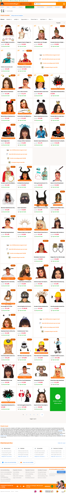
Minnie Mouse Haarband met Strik (9, 116)
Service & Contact (42, 477)
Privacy (12, 491)
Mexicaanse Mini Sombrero (57, 232)
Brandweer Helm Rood (39, 257)
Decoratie (57, 7)
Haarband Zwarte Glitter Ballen (8, 331)
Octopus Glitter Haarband (24, 141)
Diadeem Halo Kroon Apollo (24, 232)
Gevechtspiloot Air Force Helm (25, 306)
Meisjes (14, 7)
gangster (61, 430)
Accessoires (49, 7)
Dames (2, 7)
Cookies (16, 491)
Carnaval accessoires (5, 481)
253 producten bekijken (17, 15)
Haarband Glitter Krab (6, 380)
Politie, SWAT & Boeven (18, 476)
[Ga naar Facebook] (20, 486)
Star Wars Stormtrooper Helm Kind (26, 355)
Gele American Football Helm (41, 355)
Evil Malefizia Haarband (23, 183)
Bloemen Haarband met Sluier (8, 207)
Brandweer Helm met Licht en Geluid (27, 67)
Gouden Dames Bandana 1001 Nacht (26, 281)
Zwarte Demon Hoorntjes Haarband (43, 405)
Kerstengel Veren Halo (6, 306)
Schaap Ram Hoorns (39, 380)
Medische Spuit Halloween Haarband (43, 141)
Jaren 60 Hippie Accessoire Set (8, 42)
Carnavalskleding (30, 7)
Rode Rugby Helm (5, 141)
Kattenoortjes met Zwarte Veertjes (43, 281)
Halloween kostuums (30, 472)
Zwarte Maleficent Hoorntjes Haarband (43, 207)
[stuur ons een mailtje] (27, 462)
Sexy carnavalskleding (5, 479)
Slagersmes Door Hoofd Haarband (9, 281)
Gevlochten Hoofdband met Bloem (26, 116)
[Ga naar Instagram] (17, 486)
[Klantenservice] (61, 1)
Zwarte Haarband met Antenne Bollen (43, 116)
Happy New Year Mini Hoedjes (58, 257)
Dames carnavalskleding (6, 472)
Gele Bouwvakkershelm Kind (41, 91)
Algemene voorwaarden (5, 491)
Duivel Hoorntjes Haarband (57, 380)
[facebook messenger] (9, 462)
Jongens (20, 7)
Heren (8, 7)
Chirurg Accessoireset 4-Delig (41, 183)
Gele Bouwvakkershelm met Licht (9, 355)
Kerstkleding (28, 476)
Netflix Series (16, 474)
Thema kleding (40, 7)
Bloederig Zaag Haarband (7, 232)
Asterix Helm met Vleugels (40, 42)
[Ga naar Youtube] (23, 486)
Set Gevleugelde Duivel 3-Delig (25, 405)
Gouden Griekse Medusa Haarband (42, 306)
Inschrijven (61, 472)
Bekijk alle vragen (61, 443)
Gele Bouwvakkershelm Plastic (58, 306)
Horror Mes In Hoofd (22, 91)
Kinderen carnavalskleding (4, 476)
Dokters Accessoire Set (7, 67)
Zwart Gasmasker (22, 207)
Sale (64, 7)
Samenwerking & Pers (43, 476)
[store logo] (9, 3)
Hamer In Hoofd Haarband (57, 183)
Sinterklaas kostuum (29, 477)
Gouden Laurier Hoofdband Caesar (9, 183)
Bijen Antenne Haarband (7, 91)
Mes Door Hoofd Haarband (24, 380)
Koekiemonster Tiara (23, 331)
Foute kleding (16, 472)
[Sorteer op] (60, 23)
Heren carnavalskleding (6, 474)
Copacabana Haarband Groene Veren (10, 405)
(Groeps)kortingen (42, 472)
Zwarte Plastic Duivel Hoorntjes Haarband (44, 232)
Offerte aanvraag (42, 474)
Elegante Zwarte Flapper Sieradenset (27, 42)
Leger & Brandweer (17, 477)
